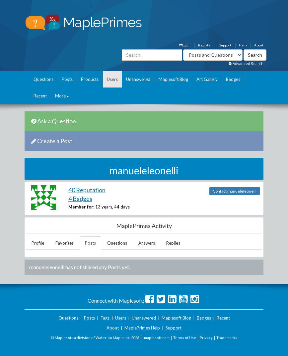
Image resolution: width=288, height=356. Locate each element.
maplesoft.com (157, 337)
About (258, 45)
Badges (233, 79)
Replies (173, 243)
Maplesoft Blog (173, 79)
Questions (43, 79)
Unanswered (138, 79)
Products (90, 79)
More (62, 95)
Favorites (64, 243)
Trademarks (226, 337)
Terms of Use (184, 337)
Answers (146, 243)
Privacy (206, 337)
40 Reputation (87, 190)
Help (243, 45)
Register (205, 45)
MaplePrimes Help (142, 327)
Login (184, 45)
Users (112, 79)
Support (225, 45)
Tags (105, 318)
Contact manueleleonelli (234, 191)
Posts (67, 79)
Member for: (81, 206)
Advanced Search (246, 63)
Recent (40, 95)
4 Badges (80, 198)
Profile (38, 243)
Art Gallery (207, 79)
